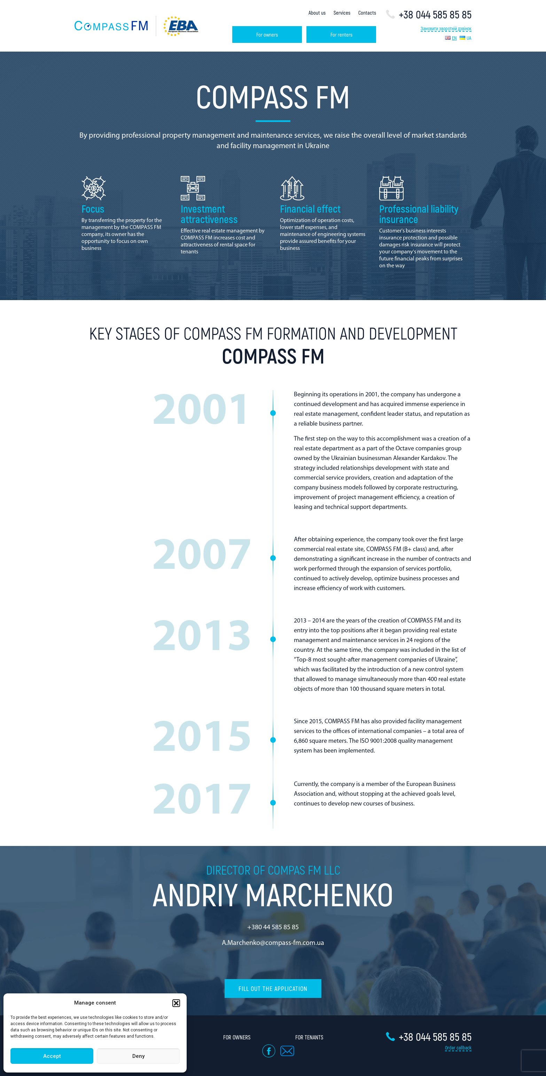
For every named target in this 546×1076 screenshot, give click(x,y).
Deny (138, 1056)
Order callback (458, 1048)
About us (317, 12)
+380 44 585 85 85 (273, 927)
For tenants (309, 1037)
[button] (176, 1003)
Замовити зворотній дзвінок (446, 28)
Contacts (367, 12)
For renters (341, 34)
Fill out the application (273, 988)
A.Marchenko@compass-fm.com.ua (273, 943)
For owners (267, 34)
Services (342, 12)
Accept (52, 1056)
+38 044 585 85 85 (428, 14)
